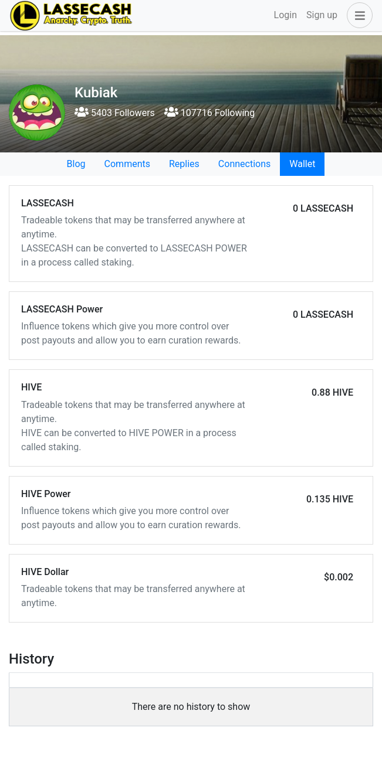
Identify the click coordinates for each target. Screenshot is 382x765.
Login (285, 15)
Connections (244, 163)
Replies (184, 163)
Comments (127, 163)
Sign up (321, 15)
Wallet (302, 163)
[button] (357, 15)
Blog (76, 163)
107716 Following (209, 112)
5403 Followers (115, 112)
